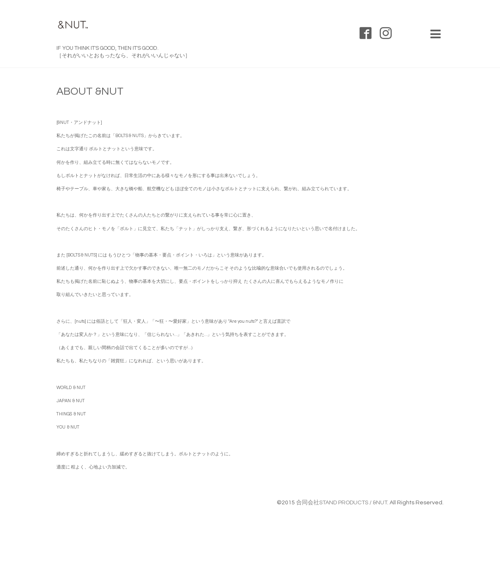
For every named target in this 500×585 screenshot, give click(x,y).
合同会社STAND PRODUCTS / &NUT (341, 503)
